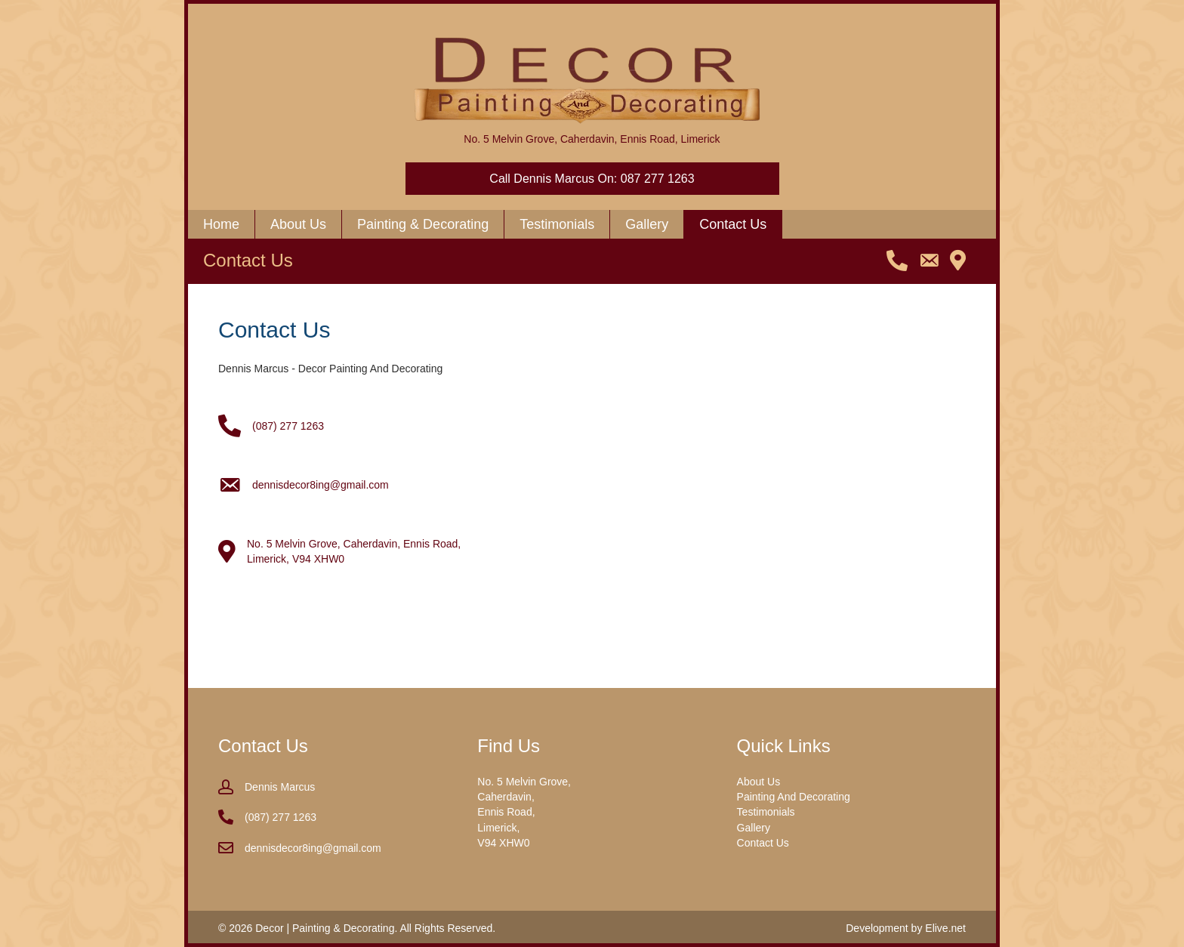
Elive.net (945, 928)
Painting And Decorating (793, 797)
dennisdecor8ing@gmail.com (320, 485)
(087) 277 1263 (288, 426)
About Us (759, 782)
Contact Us (763, 843)
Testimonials (766, 812)
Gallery (753, 828)
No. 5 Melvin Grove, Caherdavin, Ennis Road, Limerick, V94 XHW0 (524, 812)
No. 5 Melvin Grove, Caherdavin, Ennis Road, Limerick (592, 139)
